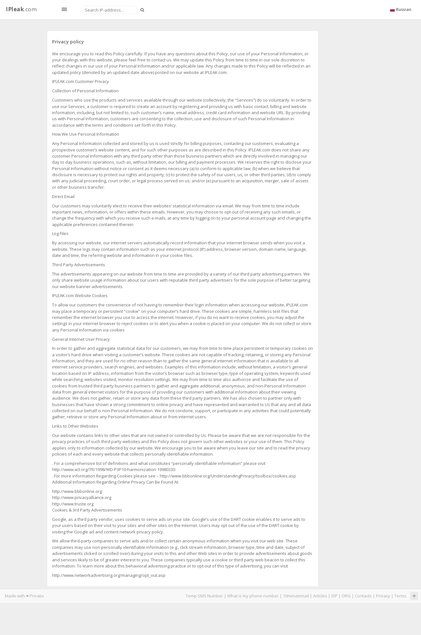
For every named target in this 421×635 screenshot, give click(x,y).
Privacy (383, 596)
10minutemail (296, 596)
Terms (400, 596)
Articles (320, 596)
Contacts (363, 596)
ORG (346, 596)
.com (21, 9)
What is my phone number (253, 596)
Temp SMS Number (204, 596)
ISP (334, 596)
